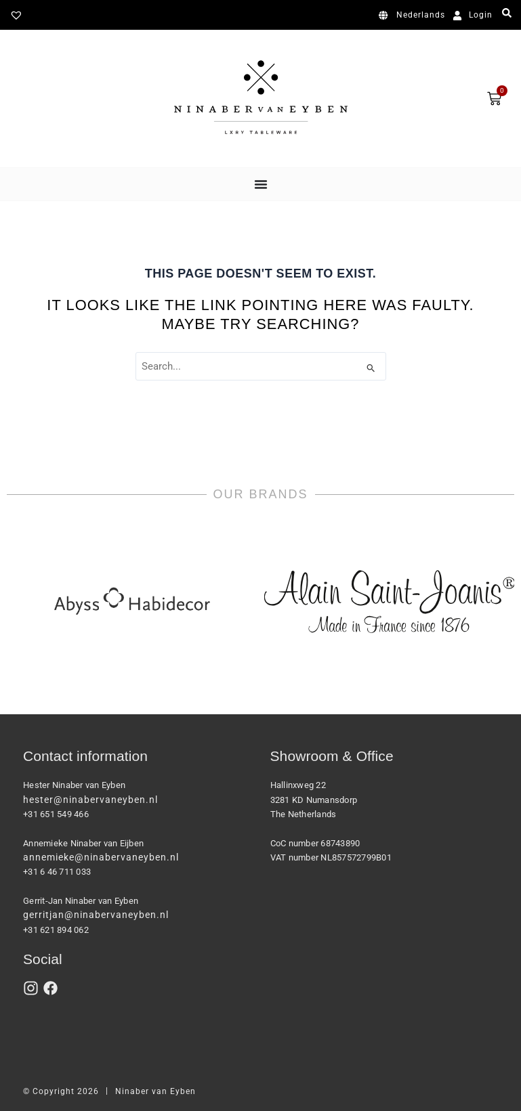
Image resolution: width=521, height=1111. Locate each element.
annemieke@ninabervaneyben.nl (101, 857)
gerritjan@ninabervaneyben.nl (96, 914)
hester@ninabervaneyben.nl (90, 799)
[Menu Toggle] (261, 184)
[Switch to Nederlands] (414, 15)
